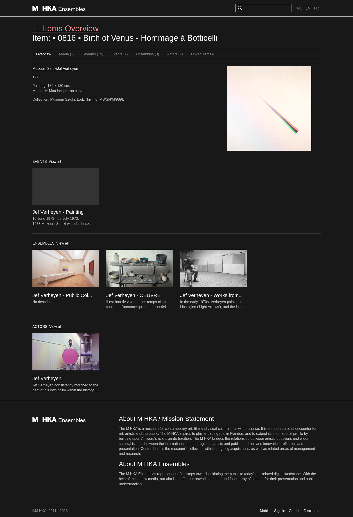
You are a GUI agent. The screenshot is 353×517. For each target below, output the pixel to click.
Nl (299, 8)
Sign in (279, 511)
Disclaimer (312, 511)
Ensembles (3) (147, 54)
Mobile (265, 511)
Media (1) (67, 54)
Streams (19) (92, 54)
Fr (316, 8)
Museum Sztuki (44, 68)
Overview (43, 54)
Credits (294, 511)
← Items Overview (65, 28)
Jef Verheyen (67, 68)
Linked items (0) (204, 54)
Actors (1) (175, 54)
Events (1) (119, 54)
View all (55, 161)
